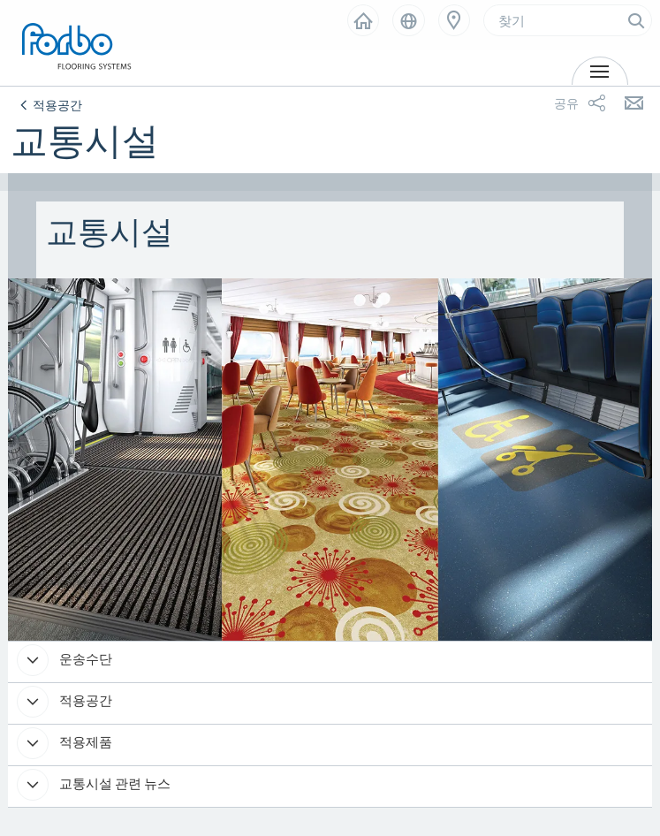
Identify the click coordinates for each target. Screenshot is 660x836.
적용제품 (84, 741)
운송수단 (84, 658)
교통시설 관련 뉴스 (114, 783)
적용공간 (84, 700)
